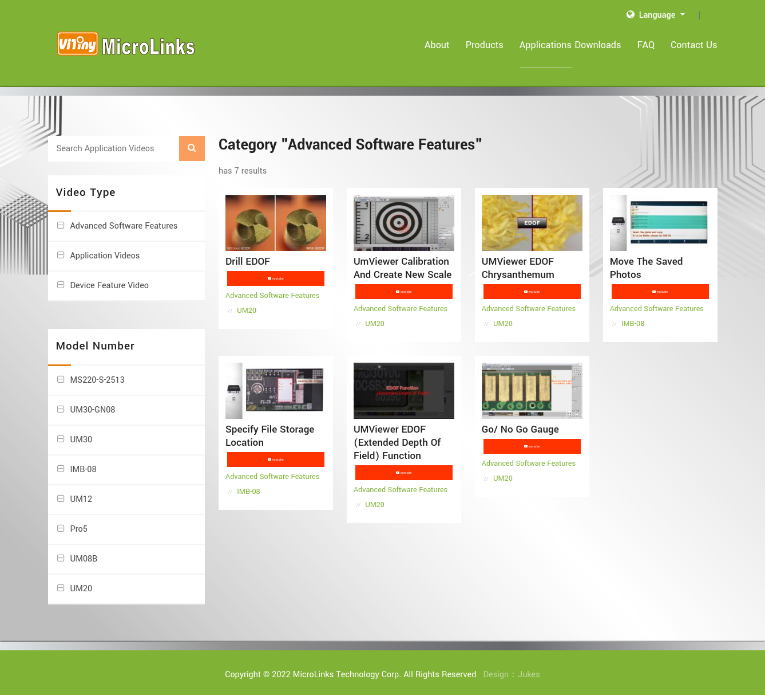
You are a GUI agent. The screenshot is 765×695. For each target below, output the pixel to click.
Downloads (597, 45)
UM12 (81, 492)
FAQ (646, 45)
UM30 (81, 432)
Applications (532, 45)
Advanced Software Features (124, 219)
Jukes (529, 667)
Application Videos (105, 249)
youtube (277, 271)
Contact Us (694, 45)
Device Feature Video (109, 279)
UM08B (84, 551)
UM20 (81, 581)
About (424, 45)
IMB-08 (83, 462)
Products (471, 45)
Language (652, 15)
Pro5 (79, 522)
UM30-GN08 (93, 402)
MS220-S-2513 (97, 373)
